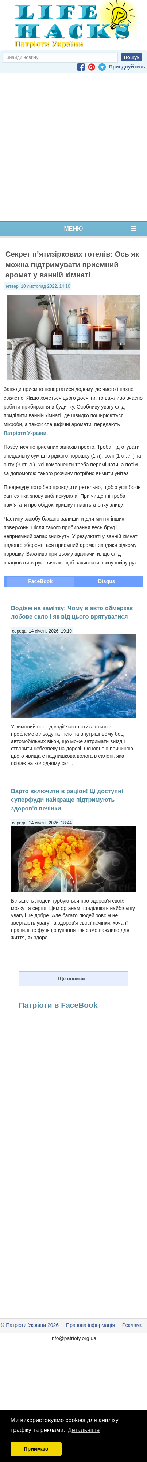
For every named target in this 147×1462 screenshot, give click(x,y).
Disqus (106, 581)
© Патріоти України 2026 (30, 1325)
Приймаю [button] (36, 1449)
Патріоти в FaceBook (58, 1005)
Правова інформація (90, 1325)
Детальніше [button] (84, 1430)
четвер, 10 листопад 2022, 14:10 (37, 286)
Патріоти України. (26, 433)
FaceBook (40, 581)
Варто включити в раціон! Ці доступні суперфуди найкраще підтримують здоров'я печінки (67, 800)
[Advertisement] (72, 147)
